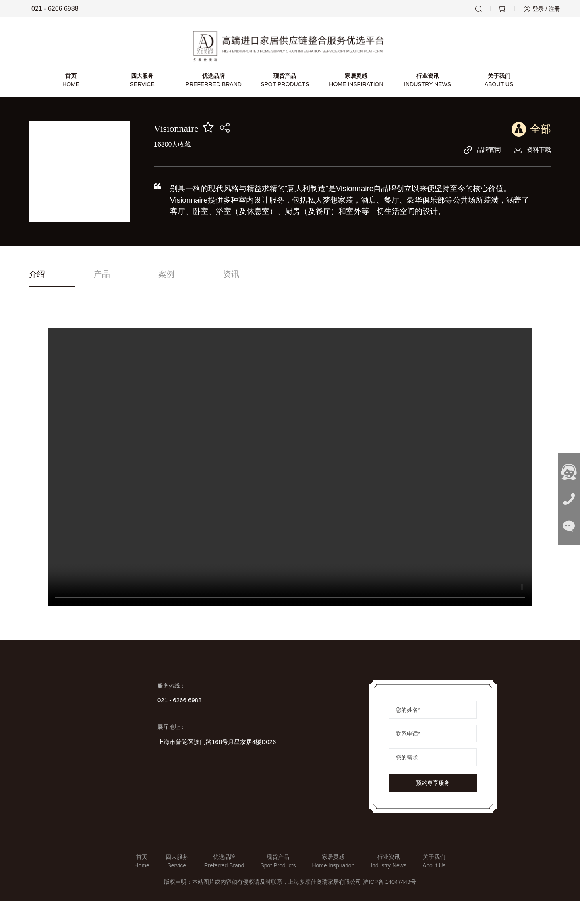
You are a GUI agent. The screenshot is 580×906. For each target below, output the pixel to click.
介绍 (38, 279)
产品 (117, 279)
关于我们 (497, 85)
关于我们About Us (434, 866)
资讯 (277, 279)
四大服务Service (177, 866)
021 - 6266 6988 (49, 9)
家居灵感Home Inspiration (333, 866)
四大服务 (143, 85)
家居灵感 (355, 85)
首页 (72, 85)
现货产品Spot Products (278, 866)
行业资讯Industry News (388, 866)
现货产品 (284, 85)
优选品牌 (214, 85)
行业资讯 (426, 85)
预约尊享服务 (433, 788)
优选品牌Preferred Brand (224, 866)
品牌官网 (479, 154)
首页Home (141, 866)
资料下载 (531, 154)
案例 (198, 279)
